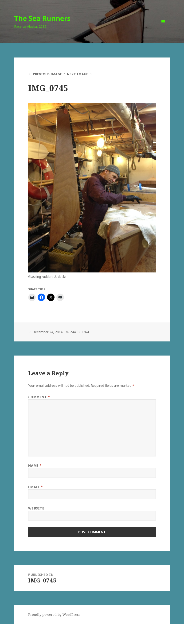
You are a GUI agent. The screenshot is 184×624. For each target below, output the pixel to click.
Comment (39, 397)
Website (36, 508)
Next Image (77, 74)
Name (35, 465)
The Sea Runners (42, 18)
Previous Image (47, 74)
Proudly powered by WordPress (54, 614)
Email (35, 487)
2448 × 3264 (79, 332)
